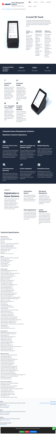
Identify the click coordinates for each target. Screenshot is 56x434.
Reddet (27, 431)
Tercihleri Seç (33, 431)
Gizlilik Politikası (53, 401)
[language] (21, 141)
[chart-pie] (39, 141)
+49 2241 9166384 (6, 420)
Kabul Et (21, 431)
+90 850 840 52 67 (3, 424)
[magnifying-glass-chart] (4, 164)
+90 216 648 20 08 (6, 405)
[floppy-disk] (4, 141)
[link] (21, 164)
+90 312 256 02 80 (6, 412)
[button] (31, 2)
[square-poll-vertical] (39, 164)
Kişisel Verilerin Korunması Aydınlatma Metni (47, 403)
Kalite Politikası (53, 404)
